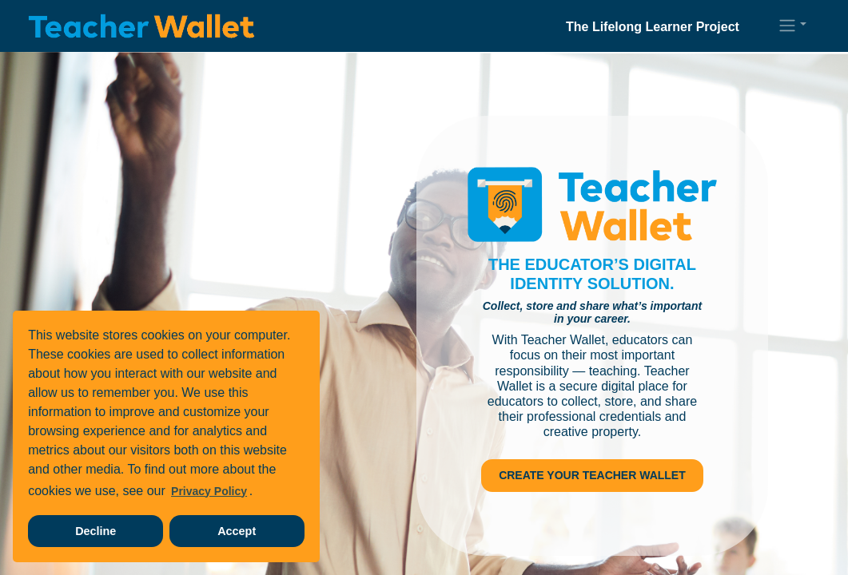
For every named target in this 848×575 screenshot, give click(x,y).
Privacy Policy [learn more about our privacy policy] (209, 491)
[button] (792, 26)
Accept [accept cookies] (236, 531)
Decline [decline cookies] (95, 531)
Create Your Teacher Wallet (592, 475)
